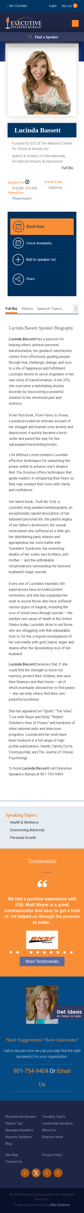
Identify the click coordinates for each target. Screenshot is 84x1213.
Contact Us (13, 1162)
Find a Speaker (46, 37)
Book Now (35, 226)
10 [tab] (71, 952)
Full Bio (67, 168)
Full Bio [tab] (11, 309)
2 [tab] (17, 952)
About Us (49, 1130)
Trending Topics (53, 1117)
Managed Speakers (19, 1130)
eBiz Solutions (60, 1205)
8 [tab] (58, 952)
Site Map (11, 1155)
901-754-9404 (18, 6)
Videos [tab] (27, 309)
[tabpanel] (42, 920)
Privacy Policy (52, 1155)
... (76, 308)
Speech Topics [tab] (49, 309)
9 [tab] (64, 952)
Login (52, 5)
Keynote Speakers (18, 1137)
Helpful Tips (14, 1123)
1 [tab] (11, 952)
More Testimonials (42, 961)
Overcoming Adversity (27, 830)
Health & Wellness (24, 822)
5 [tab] (38, 952)
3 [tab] (24, 952)
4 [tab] (31, 952)
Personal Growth (23, 838)
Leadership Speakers (57, 1123)
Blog (8, 1144)
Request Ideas (52, 1137)
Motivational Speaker (20, 1117)
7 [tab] (51, 952)
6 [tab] (44, 952)
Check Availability (39, 243)
